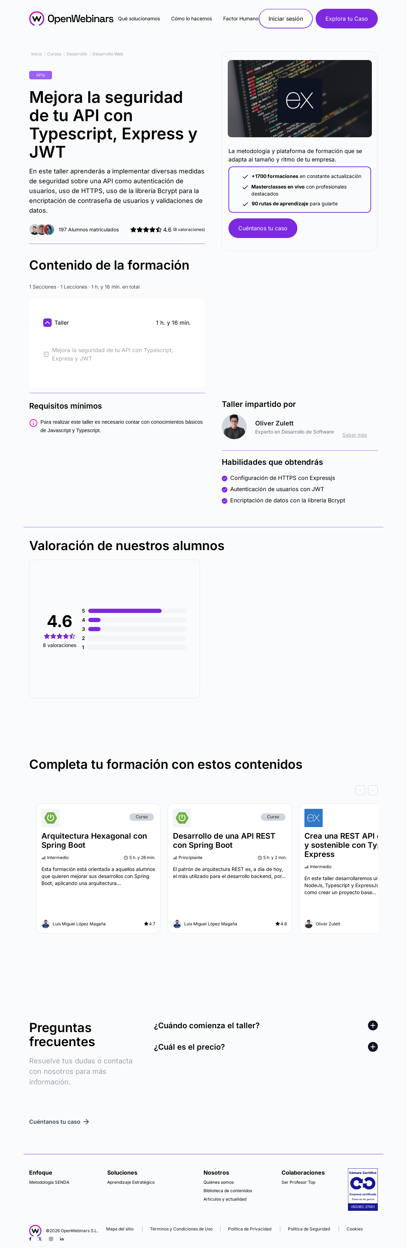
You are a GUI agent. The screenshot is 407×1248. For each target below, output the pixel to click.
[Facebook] (30, 1239)
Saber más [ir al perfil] (354, 435)
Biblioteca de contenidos (228, 1190)
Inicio (36, 54)
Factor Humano (240, 18)
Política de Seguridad (309, 1229)
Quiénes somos (219, 1182)
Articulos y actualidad (225, 1199)
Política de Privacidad (249, 1229)
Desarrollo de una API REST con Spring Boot (224, 840)
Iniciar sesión (286, 18)
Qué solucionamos (139, 18)
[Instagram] (51, 1239)
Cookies (355, 1229)
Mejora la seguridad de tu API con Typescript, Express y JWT (108, 354)
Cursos (54, 54)
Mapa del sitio (120, 1229)
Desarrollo (76, 54)
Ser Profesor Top (298, 1182)
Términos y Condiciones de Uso (181, 1229)
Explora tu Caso (346, 18)
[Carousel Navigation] (203, 790)
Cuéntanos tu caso (263, 228)
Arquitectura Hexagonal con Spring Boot (94, 840)
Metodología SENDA (49, 1182)
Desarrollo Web (107, 54)
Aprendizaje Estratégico (131, 1182)
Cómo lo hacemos (191, 18)
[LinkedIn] (62, 1239)
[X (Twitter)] (40, 1239)
